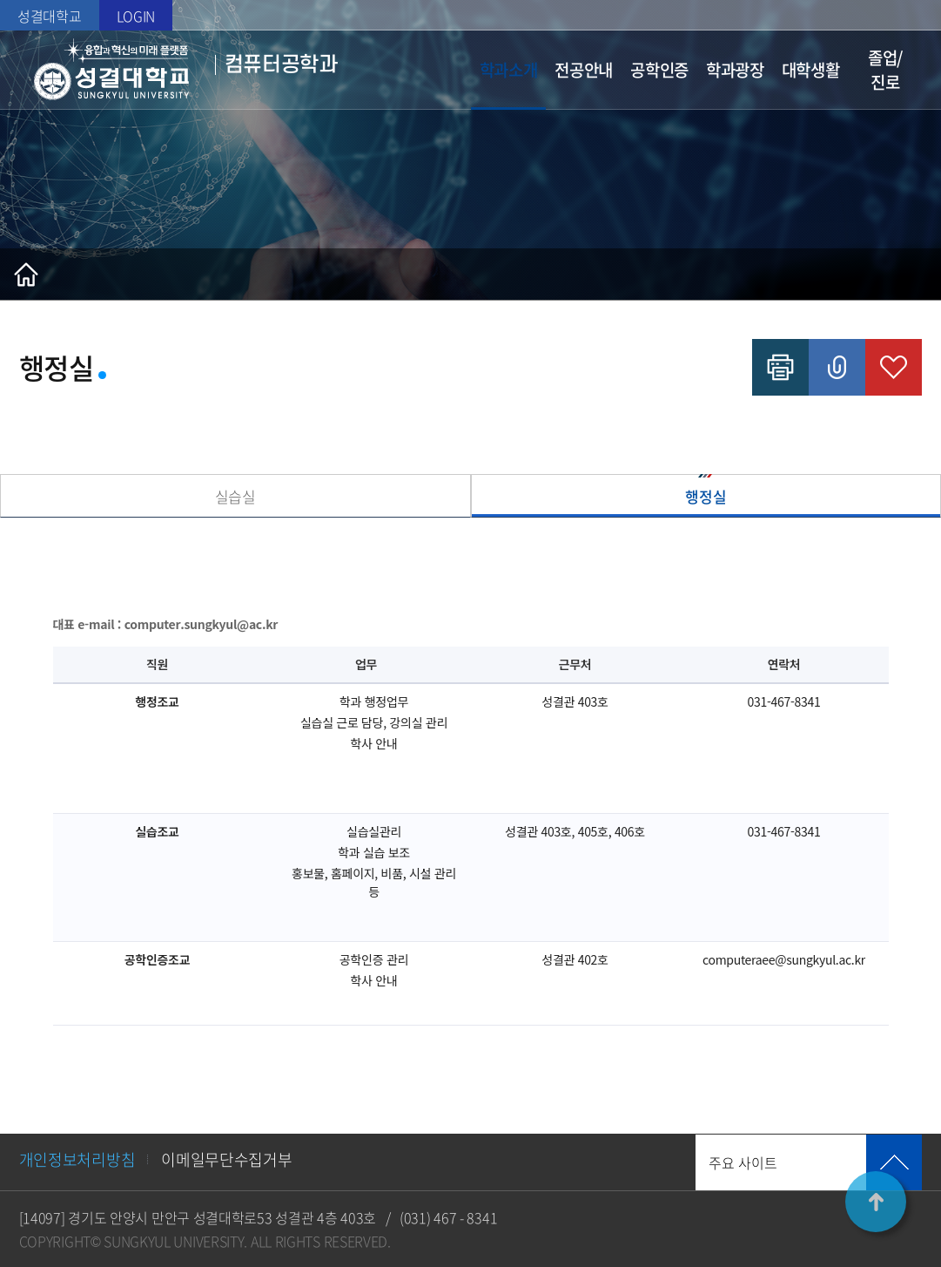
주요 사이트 (743, 1162)
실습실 (235, 496)
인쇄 (780, 367)
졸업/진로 (885, 70)
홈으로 (26, 274)
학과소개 (509, 70)
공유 (837, 367)
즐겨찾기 (893, 367)
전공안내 (584, 70)
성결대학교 (49, 15)
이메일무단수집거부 (226, 1159)
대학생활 (811, 70)
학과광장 (735, 70)
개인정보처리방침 (77, 1159)
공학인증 (659, 70)
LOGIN (136, 15)
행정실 (705, 496)
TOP (875, 1201)
